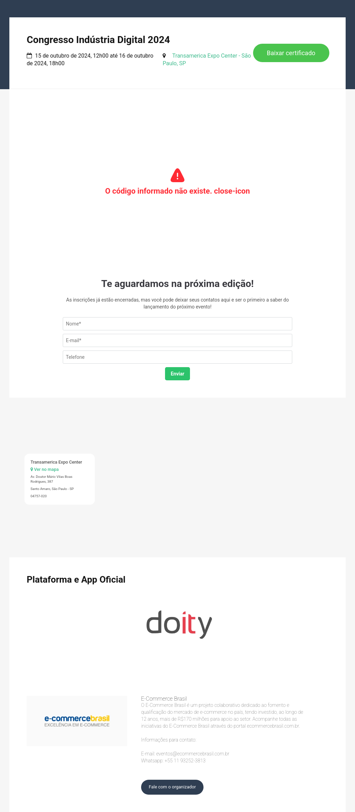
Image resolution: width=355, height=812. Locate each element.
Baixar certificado (291, 53)
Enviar (177, 374)
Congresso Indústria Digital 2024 (98, 39)
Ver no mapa (45, 469)
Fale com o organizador (172, 786)
